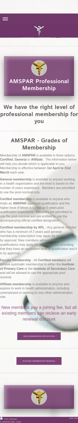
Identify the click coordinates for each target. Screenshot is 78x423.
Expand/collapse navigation (39, 18)
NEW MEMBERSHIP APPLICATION (39, 336)
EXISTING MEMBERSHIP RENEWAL (39, 361)
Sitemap (13, 419)
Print (4, 419)
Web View (73, 418)
